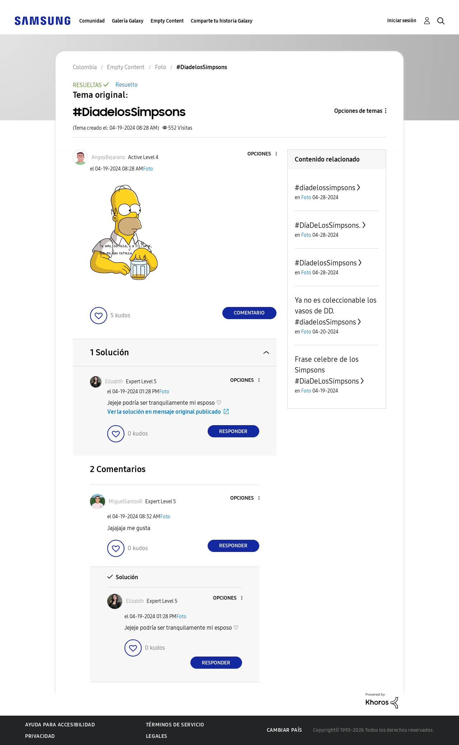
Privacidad (40, 736)
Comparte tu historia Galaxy (221, 21)
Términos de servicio (175, 725)
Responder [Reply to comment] (233, 431)
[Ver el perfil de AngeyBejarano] (108, 157)
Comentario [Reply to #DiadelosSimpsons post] (249, 313)
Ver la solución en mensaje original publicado (164, 411)
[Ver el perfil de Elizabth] (114, 382)
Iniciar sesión (401, 21)
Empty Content (167, 21)
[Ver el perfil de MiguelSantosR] (125, 502)
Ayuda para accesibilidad (60, 725)
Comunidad (92, 21)
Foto (148, 169)
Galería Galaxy (127, 21)
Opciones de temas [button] (358, 110)
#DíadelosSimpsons (326, 263)
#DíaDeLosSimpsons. (328, 225)
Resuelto (126, 84)
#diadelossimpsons (325, 187)
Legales (156, 736)
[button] (263, 154)
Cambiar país (284, 730)
